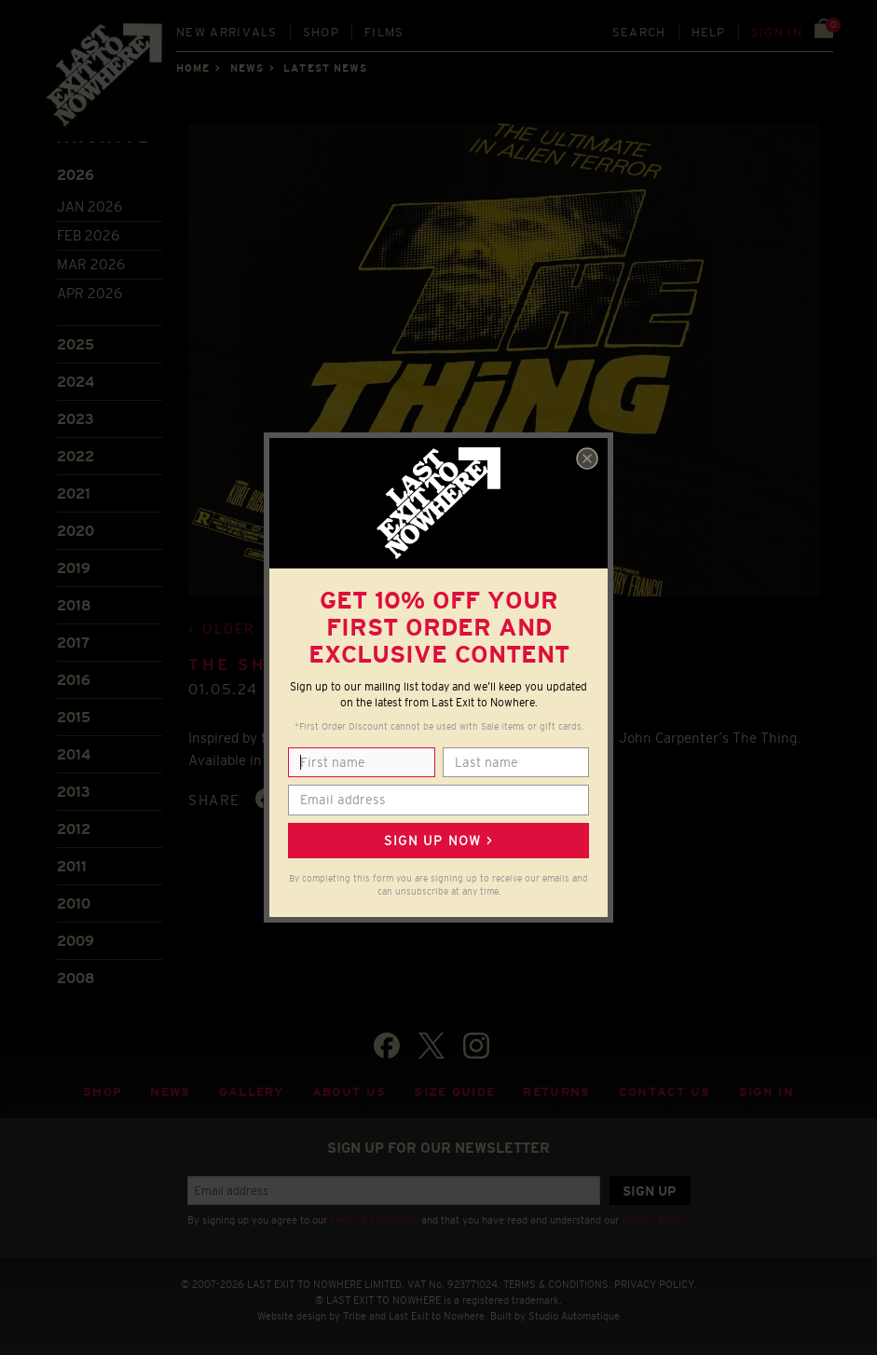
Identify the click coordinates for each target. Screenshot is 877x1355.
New (227, 32)
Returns (556, 1092)
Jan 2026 (89, 206)
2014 (73, 754)
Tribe (354, 1315)
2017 (73, 642)
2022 (75, 456)
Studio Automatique (574, 1315)
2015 (73, 717)
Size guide (454, 1092)
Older (228, 628)
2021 (73, 493)
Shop (321, 32)
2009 (75, 941)
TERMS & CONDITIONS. (557, 1284)
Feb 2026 (88, 235)
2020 (75, 531)
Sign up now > (438, 840)
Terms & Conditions (374, 1219)
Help (709, 32)
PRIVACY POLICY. (655, 1284)
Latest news (325, 68)
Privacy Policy (654, 1219)
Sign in (776, 32)
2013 (73, 792)
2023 (75, 419)
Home (193, 68)
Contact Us (665, 1092)
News (247, 68)
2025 (75, 344)
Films (384, 32)
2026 (75, 175)
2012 (73, 829)
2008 (76, 978)
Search (639, 32)
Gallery (251, 1092)
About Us (349, 1092)
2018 (74, 605)
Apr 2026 (89, 293)
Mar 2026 (91, 264)
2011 (72, 866)
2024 (75, 382)
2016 (73, 680)
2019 (73, 568)
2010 (73, 903)
